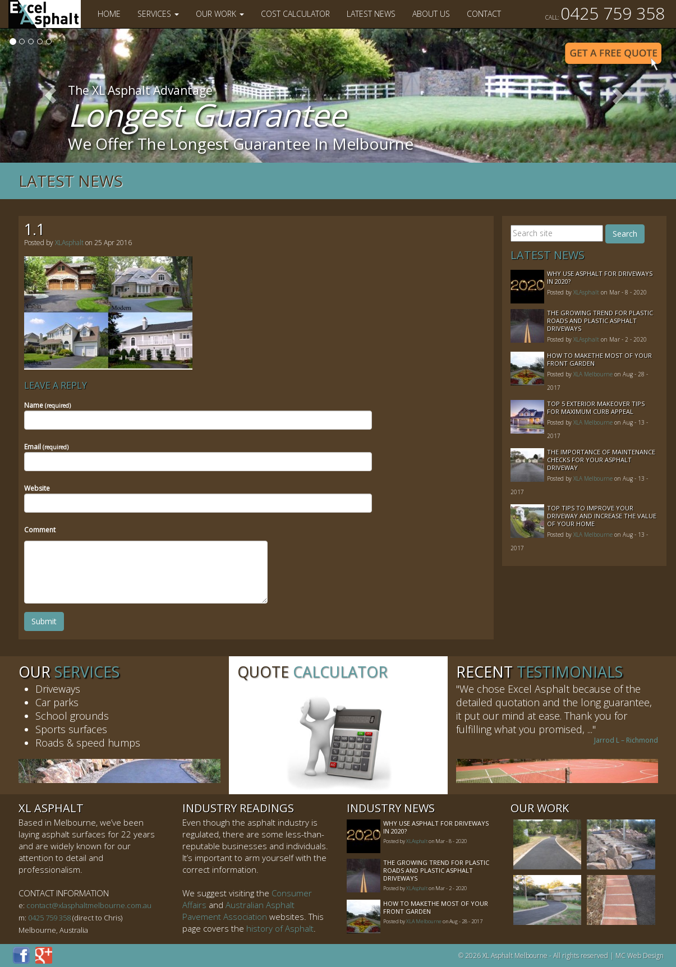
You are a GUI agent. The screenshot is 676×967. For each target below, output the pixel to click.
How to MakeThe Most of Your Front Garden (599, 359)
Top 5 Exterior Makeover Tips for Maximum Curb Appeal (596, 407)
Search (625, 233)
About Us (431, 13)
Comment (40, 530)
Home (109, 13)
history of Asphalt (280, 928)
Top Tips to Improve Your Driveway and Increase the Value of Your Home (601, 516)
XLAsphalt (69, 242)
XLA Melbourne (593, 374)
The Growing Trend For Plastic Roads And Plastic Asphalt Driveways (600, 320)
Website (37, 488)
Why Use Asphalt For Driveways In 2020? (599, 277)
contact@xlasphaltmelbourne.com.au (88, 905)
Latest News (371, 13)
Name (47, 405)
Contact (484, 13)
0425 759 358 (605, 13)
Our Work (220, 13)
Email (46, 447)
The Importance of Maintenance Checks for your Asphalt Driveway (601, 460)
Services (158, 13)
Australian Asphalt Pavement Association (238, 910)
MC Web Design (639, 955)
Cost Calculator (295, 13)
